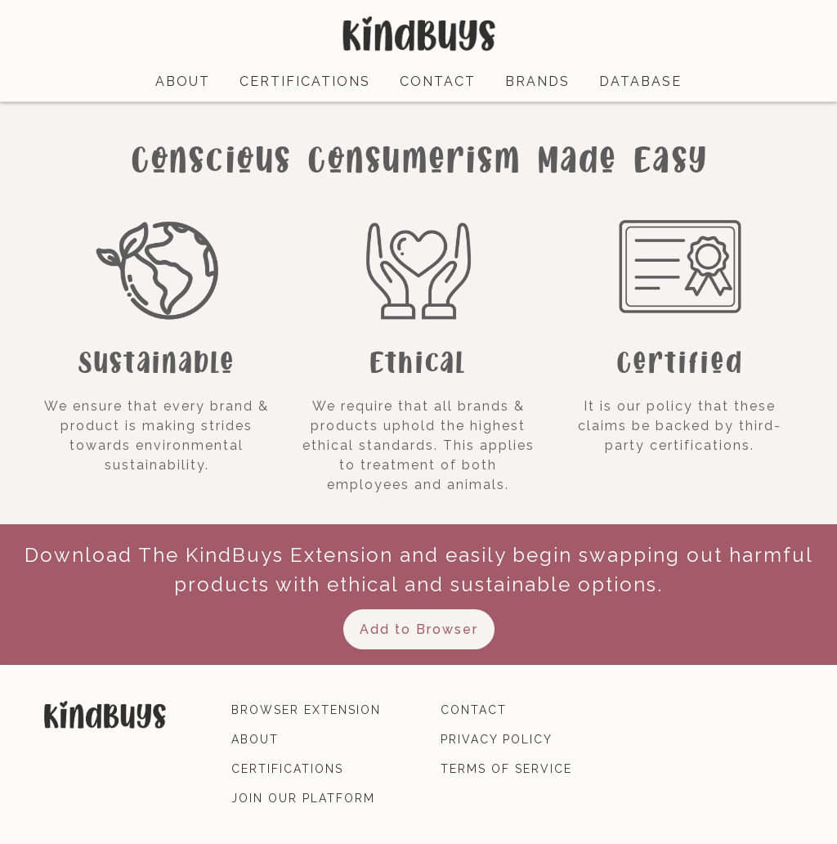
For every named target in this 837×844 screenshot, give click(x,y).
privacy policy (497, 739)
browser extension (306, 709)
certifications (304, 81)
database (640, 81)
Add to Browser (419, 629)
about (182, 81)
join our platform (303, 798)
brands (537, 81)
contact (438, 81)
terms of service (506, 768)
